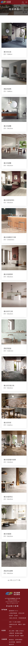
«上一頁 (10, 580)
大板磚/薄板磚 (13, 613)
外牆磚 (22, 635)
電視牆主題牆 (18, 633)
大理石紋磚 (21, 613)
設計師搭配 (12, 642)
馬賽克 (20, 624)
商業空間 (11, 635)
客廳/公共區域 (20, 631)
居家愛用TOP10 (13, 610)
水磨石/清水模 (13, 618)
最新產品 (11, 639)
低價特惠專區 (18, 639)
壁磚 (24, 624)
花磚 (10, 622)
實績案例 (18, 642)
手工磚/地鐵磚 (17, 622)
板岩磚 (11, 615)
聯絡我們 (11, 644)
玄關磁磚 (11, 633)
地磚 (10, 627)
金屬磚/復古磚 (13, 624)
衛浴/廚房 (11, 631)
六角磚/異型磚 (22, 618)
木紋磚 (16, 615)
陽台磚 (17, 635)
